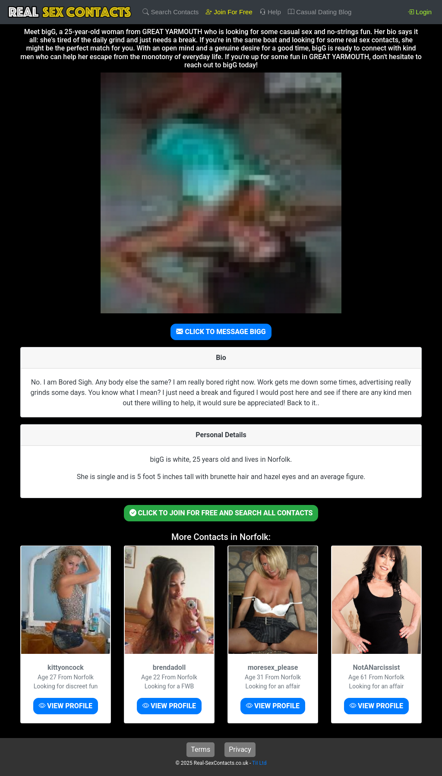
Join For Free (228, 12)
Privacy (240, 749)
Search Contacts (170, 12)
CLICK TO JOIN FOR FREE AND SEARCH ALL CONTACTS (221, 513)
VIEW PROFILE (65, 706)
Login (419, 12)
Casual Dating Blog (320, 12)
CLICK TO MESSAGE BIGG (220, 332)
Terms (200, 749)
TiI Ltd (259, 763)
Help (270, 12)
